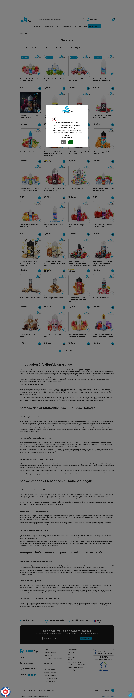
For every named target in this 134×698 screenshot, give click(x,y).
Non (63, 142)
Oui (71, 142)
